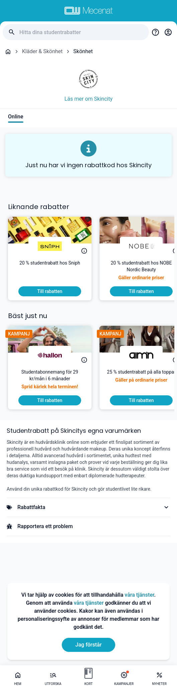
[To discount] (49, 291)
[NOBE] (141, 246)
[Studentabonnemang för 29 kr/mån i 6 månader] (50, 382)
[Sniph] (49, 246)
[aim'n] (141, 355)
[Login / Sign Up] (168, 32)
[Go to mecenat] (88, 10)
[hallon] (49, 355)
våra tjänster (139, 595)
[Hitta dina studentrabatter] (81, 32)
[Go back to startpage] (8, 51)
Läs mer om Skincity (88, 99)
